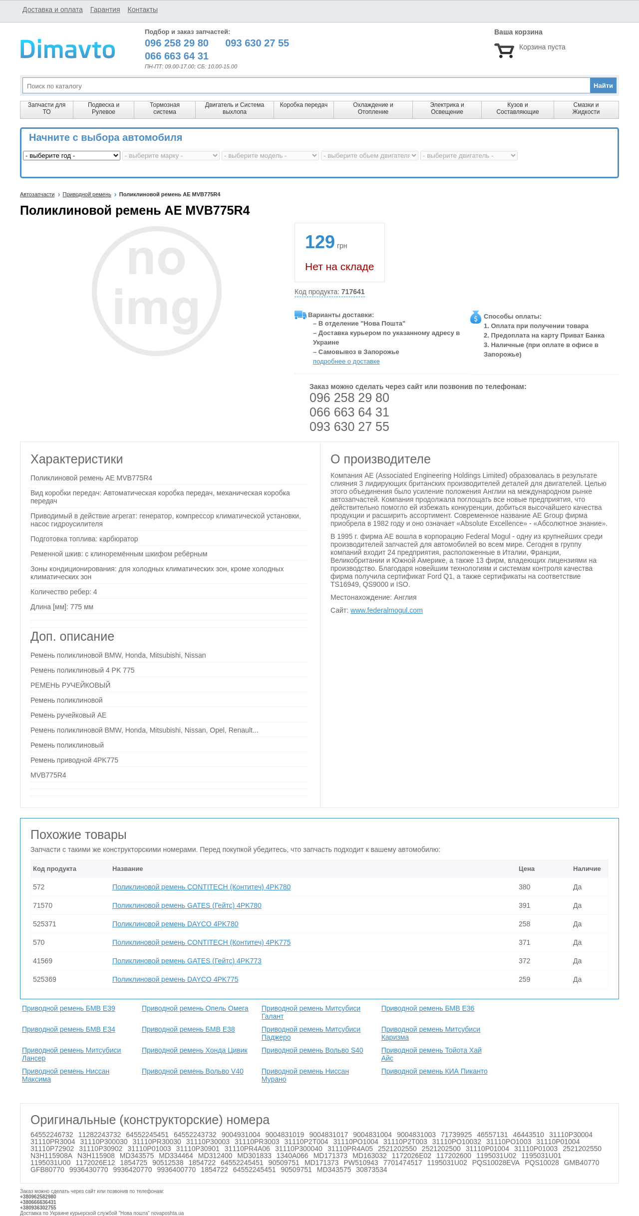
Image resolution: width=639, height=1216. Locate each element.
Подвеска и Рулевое (103, 108)
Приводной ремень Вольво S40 (312, 1050)
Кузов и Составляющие (517, 108)
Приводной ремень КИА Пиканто (434, 1071)
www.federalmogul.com (386, 610)
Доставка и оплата (52, 9)
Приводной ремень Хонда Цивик (195, 1050)
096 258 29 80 (349, 398)
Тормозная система (165, 108)
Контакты (142, 9)
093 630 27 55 (349, 426)
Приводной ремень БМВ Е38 (188, 1029)
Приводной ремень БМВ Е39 (68, 1008)
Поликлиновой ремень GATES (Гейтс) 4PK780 (187, 905)
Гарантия (105, 9)
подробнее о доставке (346, 361)
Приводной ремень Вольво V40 (193, 1071)
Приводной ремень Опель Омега (195, 1008)
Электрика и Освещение (447, 108)
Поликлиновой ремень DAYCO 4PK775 (175, 979)
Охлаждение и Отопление (373, 108)
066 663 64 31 (349, 412)
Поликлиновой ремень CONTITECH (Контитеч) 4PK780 (201, 887)
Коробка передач (303, 104)
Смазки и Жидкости (586, 108)
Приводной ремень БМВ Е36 (428, 1008)
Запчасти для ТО (46, 108)
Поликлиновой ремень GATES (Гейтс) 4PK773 (187, 961)
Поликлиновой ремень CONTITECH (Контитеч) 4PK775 (201, 942)
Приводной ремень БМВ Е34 (68, 1029)
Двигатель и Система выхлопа (234, 108)
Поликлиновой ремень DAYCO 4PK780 (175, 924)
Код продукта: (330, 292)
